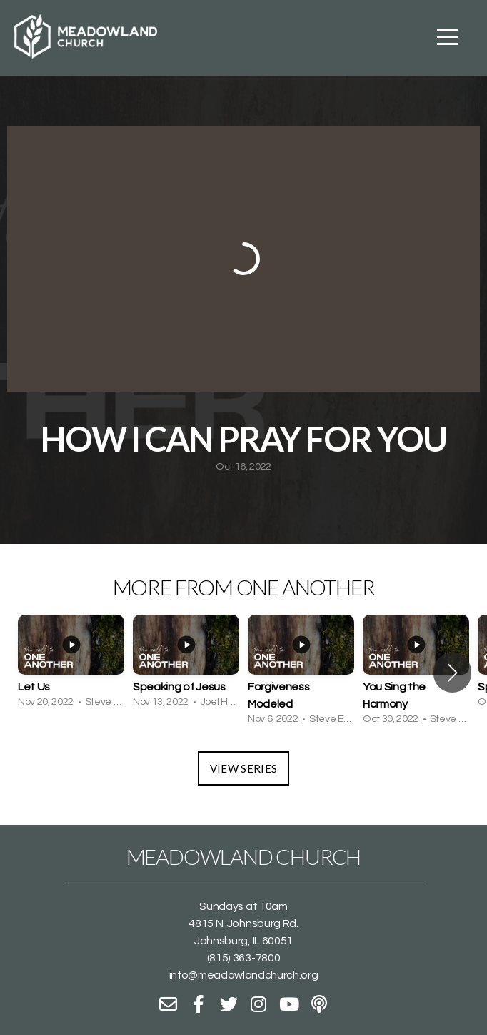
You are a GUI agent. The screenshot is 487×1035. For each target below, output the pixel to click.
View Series (243, 768)
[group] (71, 664)
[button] (452, 672)
